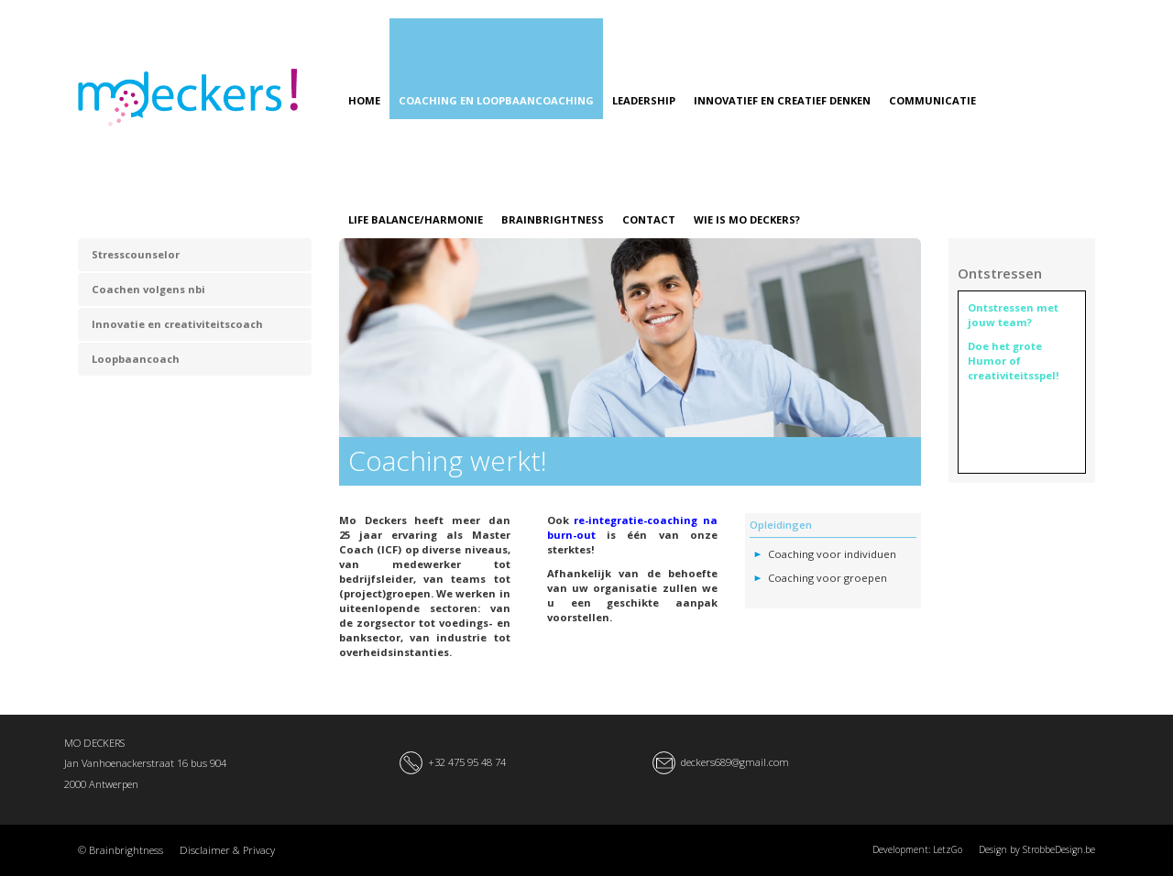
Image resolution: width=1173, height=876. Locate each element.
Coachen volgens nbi (148, 289)
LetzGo (947, 849)
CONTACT (648, 219)
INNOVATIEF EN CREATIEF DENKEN (782, 100)
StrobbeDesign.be (1059, 849)
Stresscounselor (136, 254)
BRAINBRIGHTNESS (552, 219)
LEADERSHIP (643, 100)
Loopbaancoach (136, 359)
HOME (364, 100)
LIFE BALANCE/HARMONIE (415, 219)
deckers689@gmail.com (735, 762)
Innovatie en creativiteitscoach (177, 324)
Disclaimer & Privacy (227, 850)
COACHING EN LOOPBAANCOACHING (496, 100)
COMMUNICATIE (932, 100)
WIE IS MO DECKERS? (747, 219)
